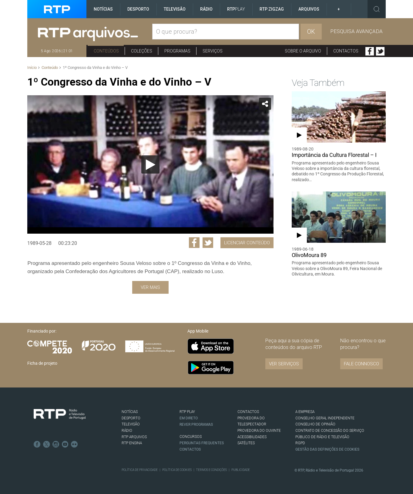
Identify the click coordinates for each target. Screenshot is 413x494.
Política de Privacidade (139, 470)
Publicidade (239, 470)
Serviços (213, 51)
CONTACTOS (248, 412)
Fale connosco (361, 364)
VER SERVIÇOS (284, 364)
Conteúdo (50, 67)
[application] (150, 164)
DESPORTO (131, 418)
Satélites (246, 443)
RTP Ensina (132, 443)
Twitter (380, 51)
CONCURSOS (191, 437)
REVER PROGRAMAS (196, 424)
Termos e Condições (211, 470)
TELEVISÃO (131, 424)
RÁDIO (127, 430)
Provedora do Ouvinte (259, 430)
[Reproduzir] (150, 164)
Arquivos (308, 9)
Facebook (369, 51)
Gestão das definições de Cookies (327, 449)
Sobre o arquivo (303, 51)
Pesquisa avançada (356, 31)
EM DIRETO (189, 418)
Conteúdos (106, 51)
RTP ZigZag (272, 9)
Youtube (64, 443)
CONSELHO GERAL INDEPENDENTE (324, 418)
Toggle (377, 9)
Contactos (345, 51)
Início (32, 67)
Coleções (141, 51)
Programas (177, 51)
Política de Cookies (176, 470)
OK (311, 31)
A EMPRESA (304, 412)
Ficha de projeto (42, 363)
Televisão (175, 9)
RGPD (300, 443)
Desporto (138, 9)
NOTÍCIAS (130, 412)
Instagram (55, 443)
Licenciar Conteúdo (247, 242)
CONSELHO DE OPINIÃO (315, 424)
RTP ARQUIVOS (134, 437)
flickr (73, 443)
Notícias (103, 9)
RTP (236, 9)
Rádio (206, 9)
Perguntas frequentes (202, 443)
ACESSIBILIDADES (252, 437)
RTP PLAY (187, 412)
